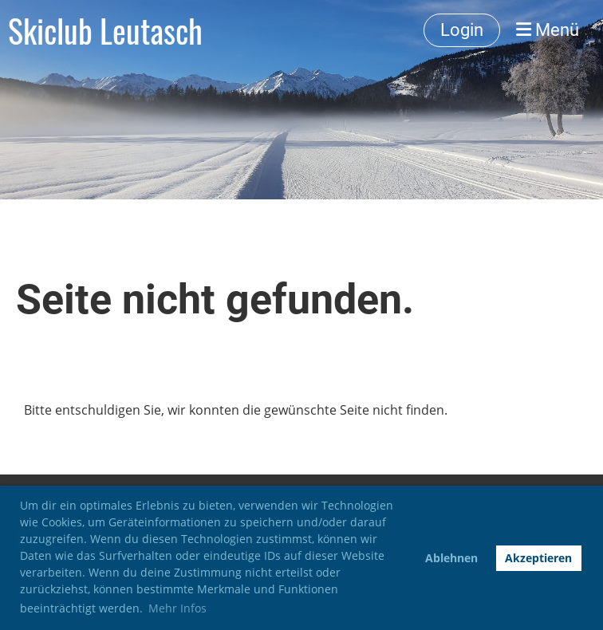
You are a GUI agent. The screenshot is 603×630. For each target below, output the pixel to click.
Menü (547, 30)
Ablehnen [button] (451, 557)
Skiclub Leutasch (105, 30)
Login (461, 30)
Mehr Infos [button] (177, 608)
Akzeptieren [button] (538, 557)
